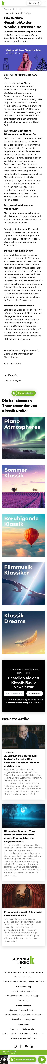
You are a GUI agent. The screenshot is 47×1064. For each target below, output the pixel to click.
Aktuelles (19, 9)
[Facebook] (21, 1046)
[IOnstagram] (15, 1046)
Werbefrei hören (23, 1059)
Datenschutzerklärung (17, 702)
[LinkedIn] (32, 1046)
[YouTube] (26, 1046)
